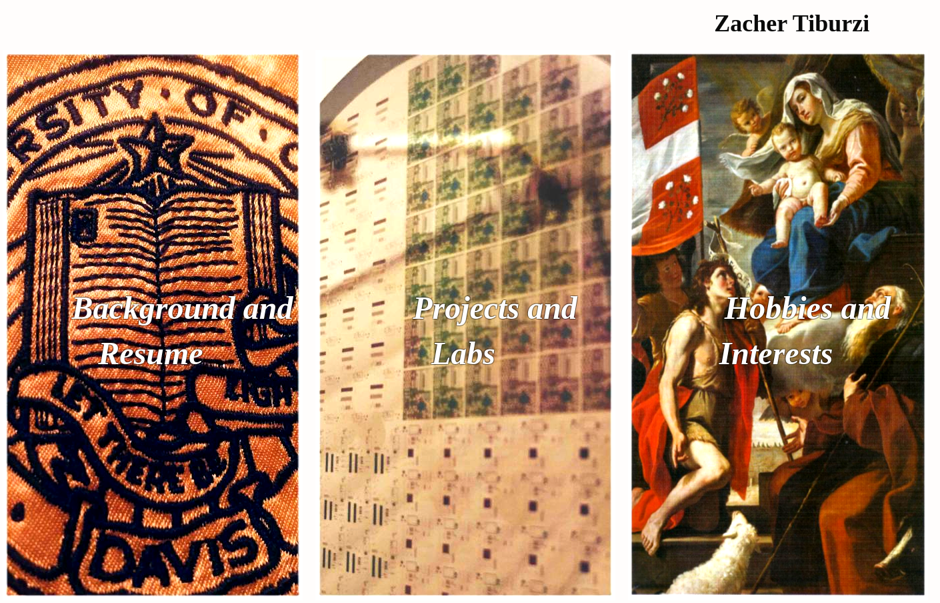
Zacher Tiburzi (791, 23)
